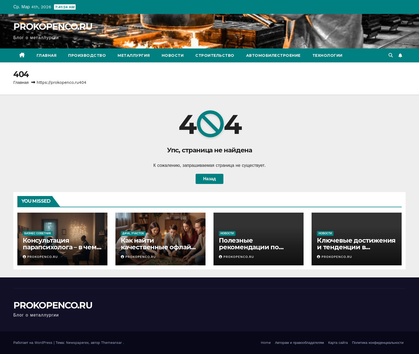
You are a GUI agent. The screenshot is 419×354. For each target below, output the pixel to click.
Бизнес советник (37, 233)
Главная (47, 55)
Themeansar (111, 343)
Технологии (327, 55)
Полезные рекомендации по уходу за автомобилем (256, 247)
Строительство (214, 55)
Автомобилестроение (273, 55)
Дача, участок (133, 233)
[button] (391, 55)
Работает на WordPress (33, 343)
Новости (173, 55)
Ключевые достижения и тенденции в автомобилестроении (356, 247)
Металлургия (134, 55)
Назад (209, 178)
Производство (87, 55)
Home (266, 343)
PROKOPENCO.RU (52, 26)
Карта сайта (338, 343)
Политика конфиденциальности (378, 343)
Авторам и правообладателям (299, 343)
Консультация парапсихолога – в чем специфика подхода (59, 247)
